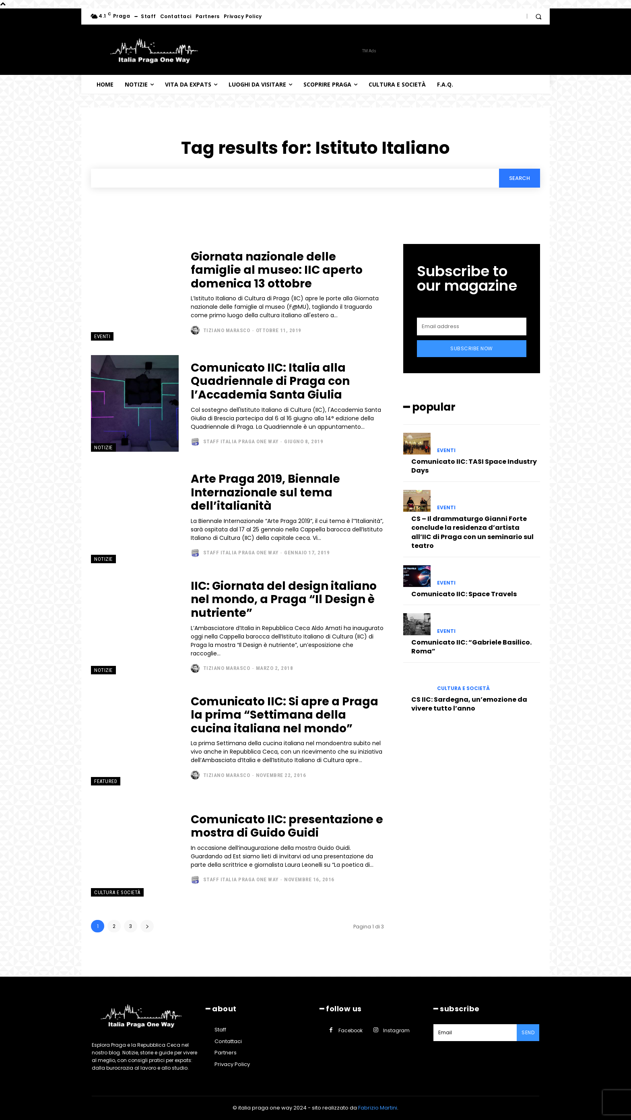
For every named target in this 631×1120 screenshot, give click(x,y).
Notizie (103, 447)
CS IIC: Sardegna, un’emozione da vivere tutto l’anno (469, 704)
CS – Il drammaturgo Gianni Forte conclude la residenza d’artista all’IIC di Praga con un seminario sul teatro (472, 532)
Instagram (396, 1030)
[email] (471, 326)
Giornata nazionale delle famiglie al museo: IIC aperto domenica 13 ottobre (277, 270)
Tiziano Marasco (226, 330)
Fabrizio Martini (377, 1108)
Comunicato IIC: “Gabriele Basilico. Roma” (471, 647)
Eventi (102, 336)
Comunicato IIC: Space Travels (464, 594)
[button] (538, 16)
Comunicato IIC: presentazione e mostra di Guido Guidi (287, 826)
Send (528, 1032)
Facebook (350, 1030)
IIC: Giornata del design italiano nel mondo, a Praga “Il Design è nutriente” (284, 599)
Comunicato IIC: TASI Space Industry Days (474, 466)
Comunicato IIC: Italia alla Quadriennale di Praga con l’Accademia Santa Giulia (270, 381)
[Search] (519, 178)
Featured (105, 781)
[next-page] (147, 926)
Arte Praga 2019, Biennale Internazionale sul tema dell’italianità (265, 492)
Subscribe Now (471, 348)
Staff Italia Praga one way (240, 441)
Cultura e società (117, 892)
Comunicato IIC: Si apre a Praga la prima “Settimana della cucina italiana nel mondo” (284, 715)
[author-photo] (196, 330)
